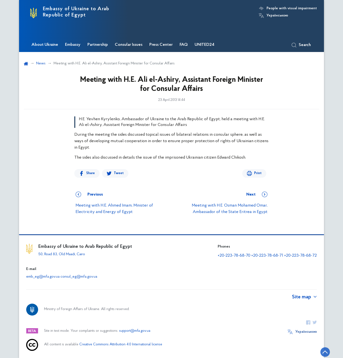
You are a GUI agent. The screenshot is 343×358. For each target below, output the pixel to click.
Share (90, 173)
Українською (277, 15)
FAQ (184, 45)
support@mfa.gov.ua (134, 331)
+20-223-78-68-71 (267, 255)
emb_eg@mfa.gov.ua (43, 277)
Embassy (73, 45)
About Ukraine (44, 45)
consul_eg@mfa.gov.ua (79, 277)
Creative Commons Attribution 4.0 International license (120, 344)
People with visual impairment (292, 8)
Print (258, 173)
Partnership (97, 45)
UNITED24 (204, 45)
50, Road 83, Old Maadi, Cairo (61, 254)
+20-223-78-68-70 (234, 255)
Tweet (119, 173)
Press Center (161, 45)
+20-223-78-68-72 (300, 255)
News (40, 63)
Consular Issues (128, 45)
